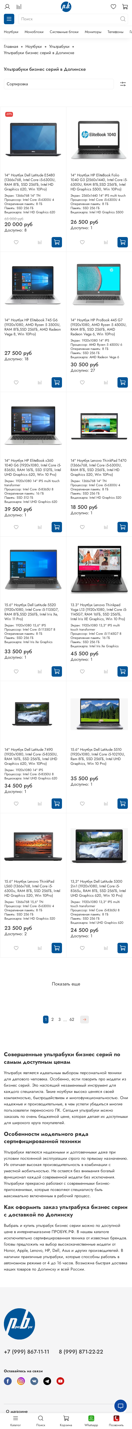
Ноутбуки (11, 31)
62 (72, 1019)
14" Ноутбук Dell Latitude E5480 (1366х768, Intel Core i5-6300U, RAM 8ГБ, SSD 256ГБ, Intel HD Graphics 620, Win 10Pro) (29, 182)
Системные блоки (64, 31)
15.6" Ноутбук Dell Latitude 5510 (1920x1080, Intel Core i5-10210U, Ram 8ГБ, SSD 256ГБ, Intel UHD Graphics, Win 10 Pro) (98, 756)
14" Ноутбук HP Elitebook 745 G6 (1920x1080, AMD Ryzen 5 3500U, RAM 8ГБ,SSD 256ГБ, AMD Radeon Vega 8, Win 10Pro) (32, 327)
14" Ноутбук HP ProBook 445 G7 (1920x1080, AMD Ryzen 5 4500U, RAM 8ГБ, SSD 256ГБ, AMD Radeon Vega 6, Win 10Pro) (99, 327)
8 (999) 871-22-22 (81, 1352)
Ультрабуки (59, 46)
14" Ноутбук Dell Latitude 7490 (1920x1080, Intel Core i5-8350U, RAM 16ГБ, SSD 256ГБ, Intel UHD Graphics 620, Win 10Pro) (31, 756)
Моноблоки (34, 31)
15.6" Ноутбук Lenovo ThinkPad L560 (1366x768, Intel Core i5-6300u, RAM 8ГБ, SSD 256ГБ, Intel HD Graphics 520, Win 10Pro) (32, 888)
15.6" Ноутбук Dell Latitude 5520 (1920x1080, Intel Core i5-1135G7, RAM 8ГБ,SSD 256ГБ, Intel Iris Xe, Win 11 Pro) (31, 611)
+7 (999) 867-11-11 (26, 1352)
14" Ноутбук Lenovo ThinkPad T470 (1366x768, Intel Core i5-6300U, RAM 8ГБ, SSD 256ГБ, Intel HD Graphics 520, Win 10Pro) (99, 467)
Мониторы (93, 31)
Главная (11, 46)
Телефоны (115, 31)
